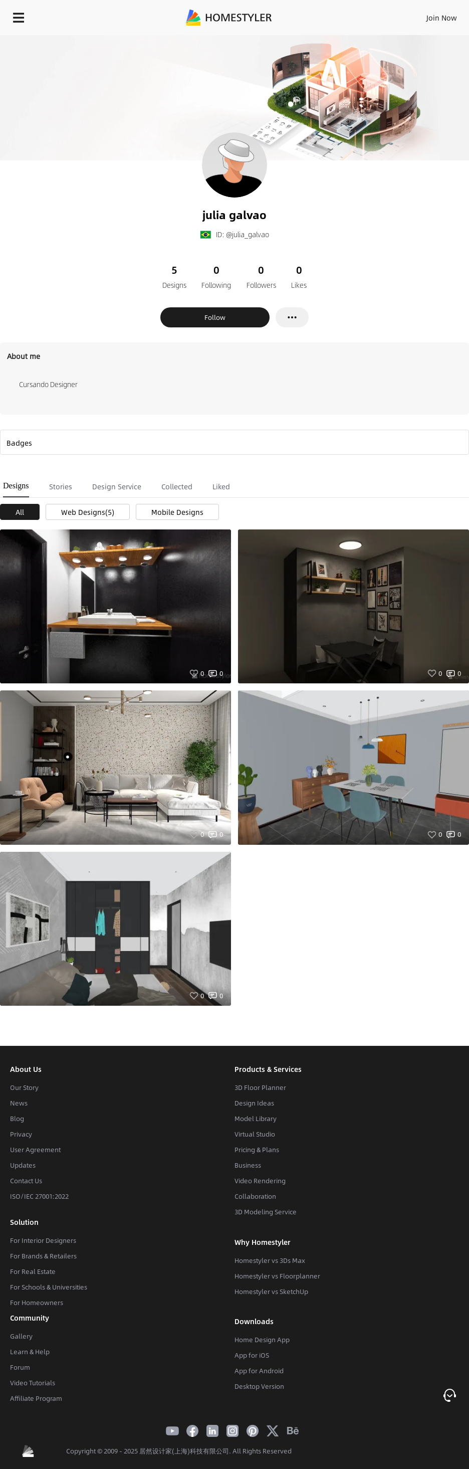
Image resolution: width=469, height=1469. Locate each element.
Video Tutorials (32, 1383)
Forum (20, 1367)
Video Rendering (260, 1181)
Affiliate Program (36, 1398)
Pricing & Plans (256, 1150)
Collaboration (255, 1196)
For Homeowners (36, 1303)
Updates (23, 1165)
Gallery (21, 1336)
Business (247, 1165)
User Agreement (35, 1150)
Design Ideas (254, 1103)
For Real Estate (33, 1271)
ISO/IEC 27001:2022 (39, 1196)
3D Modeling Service (265, 1212)
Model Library (255, 1119)
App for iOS (251, 1355)
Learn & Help (30, 1352)
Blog (17, 1119)
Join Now (441, 17)
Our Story (24, 1087)
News (19, 1103)
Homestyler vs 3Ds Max (269, 1260)
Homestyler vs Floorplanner (277, 1276)
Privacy (21, 1134)
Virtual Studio (254, 1134)
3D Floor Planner (260, 1087)
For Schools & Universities (48, 1287)
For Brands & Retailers (43, 1256)
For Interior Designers (43, 1240)
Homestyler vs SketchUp (271, 1292)
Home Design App (262, 1340)
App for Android (259, 1371)
